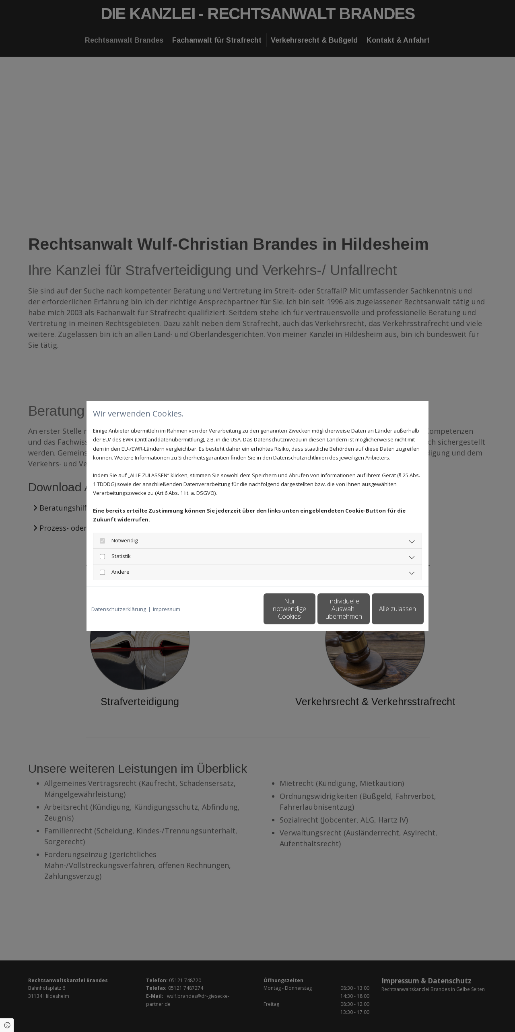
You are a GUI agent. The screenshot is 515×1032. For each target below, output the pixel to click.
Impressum (166, 609)
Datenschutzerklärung (118, 609)
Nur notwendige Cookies (233, 608)
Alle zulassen (386, 608)
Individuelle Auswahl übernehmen (310, 608)
